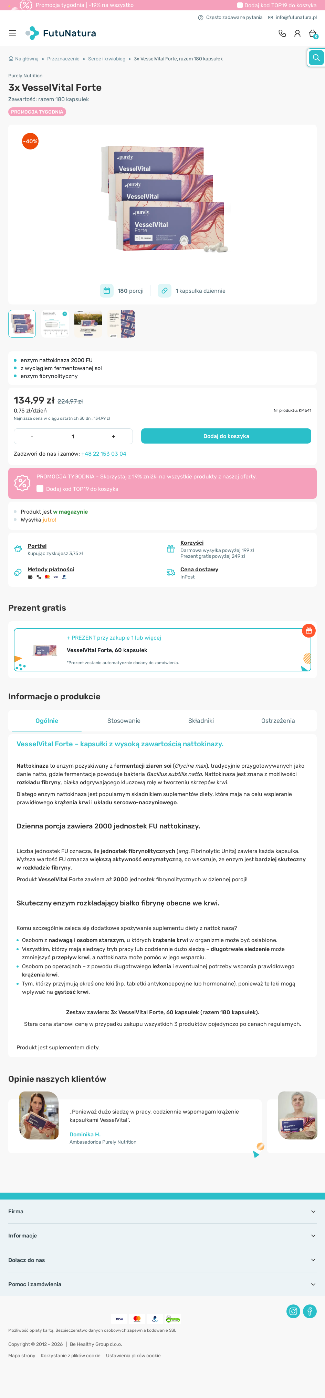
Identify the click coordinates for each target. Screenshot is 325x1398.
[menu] (14, 33)
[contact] (282, 33)
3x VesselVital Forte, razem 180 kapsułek (178, 59)
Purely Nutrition (25, 76)
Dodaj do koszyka (226, 436)
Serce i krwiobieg (106, 59)
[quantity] (73, 436)
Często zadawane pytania (230, 17)
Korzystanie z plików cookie (71, 1356)
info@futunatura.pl (292, 17)
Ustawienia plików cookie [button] (133, 1356)
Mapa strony (21, 1356)
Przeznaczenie (63, 59)
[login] (297, 33)
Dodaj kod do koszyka (280, 5)
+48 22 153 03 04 (103, 453)
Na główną (23, 59)
